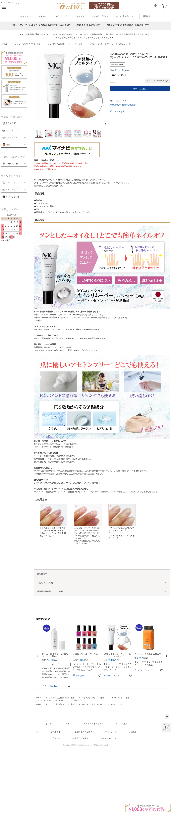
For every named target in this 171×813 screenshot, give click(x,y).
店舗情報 (146, 16)
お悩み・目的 (10, 163)
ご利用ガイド (56, 732)
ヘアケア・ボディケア (93, 724)
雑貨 (8, 144)
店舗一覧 (57, 738)
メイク (69, 724)
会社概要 (133, 732)
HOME (4, 44)
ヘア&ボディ (79, 16)
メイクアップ (60, 16)
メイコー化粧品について (125, 16)
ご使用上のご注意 (45, 582)
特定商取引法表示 (80, 738)
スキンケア (43, 16)
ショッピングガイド (99, 16)
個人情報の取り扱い (110, 738)
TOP (36, 732)
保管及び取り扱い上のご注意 (50, 591)
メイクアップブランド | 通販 (93, 698)
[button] (37, 656)
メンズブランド (13, 197)
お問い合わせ (111, 732)
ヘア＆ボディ (12, 137)
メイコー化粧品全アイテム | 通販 (27, 44)
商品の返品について (119, 100)
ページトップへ (167, 716)
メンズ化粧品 (122, 724)
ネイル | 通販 (77, 44)
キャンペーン (25, 16)
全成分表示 (42, 574)
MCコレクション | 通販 (120, 698)
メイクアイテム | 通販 (56, 44)
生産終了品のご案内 (83, 732)
